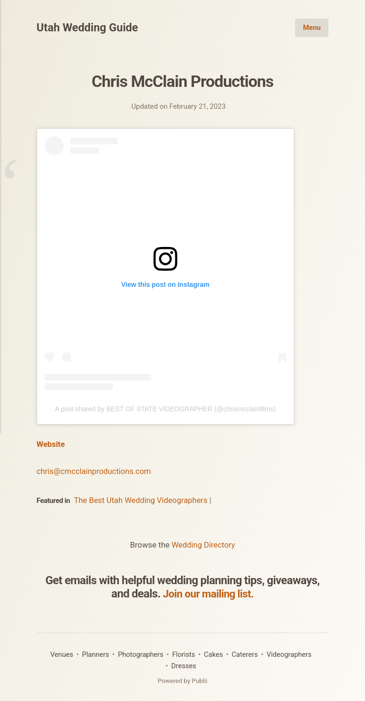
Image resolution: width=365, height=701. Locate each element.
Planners (94, 653)
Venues (59, 653)
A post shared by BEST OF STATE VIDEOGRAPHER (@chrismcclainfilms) (165, 409)
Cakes (214, 653)
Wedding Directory (203, 544)
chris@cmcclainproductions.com (95, 470)
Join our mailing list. (208, 593)
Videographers (291, 653)
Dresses (184, 665)
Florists (183, 653)
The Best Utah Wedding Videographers (142, 499)
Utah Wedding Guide (88, 28)
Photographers (140, 653)
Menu (312, 27)
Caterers (245, 653)
